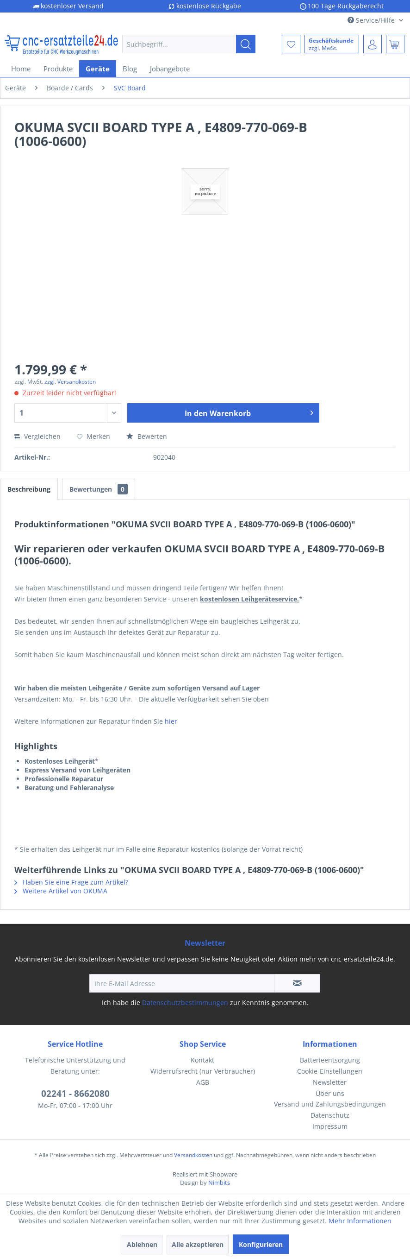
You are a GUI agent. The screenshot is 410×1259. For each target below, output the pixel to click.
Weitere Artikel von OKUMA (60, 890)
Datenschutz (330, 1115)
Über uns (330, 1093)
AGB (202, 1082)
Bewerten (146, 436)
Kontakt (202, 1060)
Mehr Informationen (360, 1220)
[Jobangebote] (169, 68)
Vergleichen (37, 436)
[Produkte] (58, 68)
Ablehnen (142, 1244)
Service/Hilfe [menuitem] (372, 20)
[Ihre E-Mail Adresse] (181, 983)
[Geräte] (97, 68)
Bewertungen (98, 489)
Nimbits (219, 1182)
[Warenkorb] (395, 44)
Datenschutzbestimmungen (185, 1002)
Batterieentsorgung (330, 1060)
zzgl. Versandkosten (70, 382)
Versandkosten (193, 1155)
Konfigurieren (261, 1244)
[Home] (21, 68)
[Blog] (129, 68)
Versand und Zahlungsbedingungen (330, 1104)
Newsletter (330, 1082)
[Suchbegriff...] (188, 44)
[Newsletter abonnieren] (297, 983)
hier (171, 721)
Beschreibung (28, 489)
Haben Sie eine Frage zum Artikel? (71, 882)
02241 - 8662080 (75, 1094)
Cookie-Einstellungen (329, 1071)
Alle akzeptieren (198, 1244)
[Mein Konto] (372, 44)
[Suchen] (245, 44)
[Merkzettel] (291, 44)
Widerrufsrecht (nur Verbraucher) (202, 1071)
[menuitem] (188, 44)
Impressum (330, 1126)
